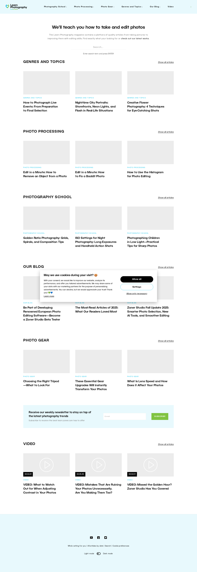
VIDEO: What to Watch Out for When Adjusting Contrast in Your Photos (39, 489)
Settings (136, 287)
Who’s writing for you (77, 546)
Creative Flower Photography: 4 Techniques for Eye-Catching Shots (145, 106)
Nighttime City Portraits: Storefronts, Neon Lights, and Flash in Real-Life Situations (95, 106)
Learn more (49, 296)
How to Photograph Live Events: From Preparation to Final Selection (40, 106)
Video (171, 7)
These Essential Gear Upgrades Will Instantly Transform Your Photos (91, 385)
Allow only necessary (136, 294)
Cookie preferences (121, 546)
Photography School (55, 7)
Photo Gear (107, 7)
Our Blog (154, 7)
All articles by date (95, 546)
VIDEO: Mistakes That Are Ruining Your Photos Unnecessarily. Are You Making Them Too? (98, 489)
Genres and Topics (131, 7)
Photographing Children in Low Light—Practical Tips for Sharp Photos (143, 242)
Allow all (136, 279)
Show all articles (166, 62)
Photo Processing (83, 7)
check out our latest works (135, 39)
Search (108, 546)
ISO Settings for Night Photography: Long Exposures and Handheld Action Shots (95, 242)
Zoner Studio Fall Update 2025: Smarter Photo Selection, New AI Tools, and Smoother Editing (148, 312)
